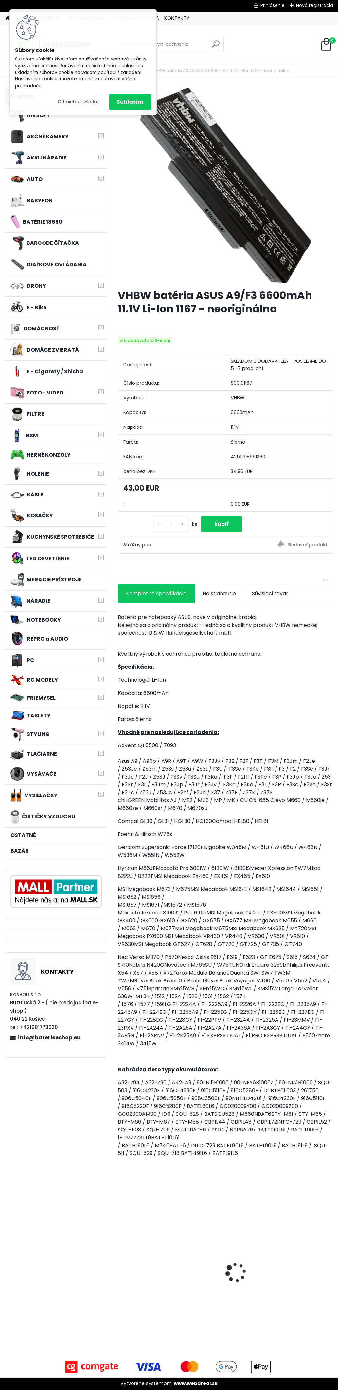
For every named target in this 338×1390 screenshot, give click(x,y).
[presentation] (121, 1260)
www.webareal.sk (196, 1383)
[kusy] (171, 524)
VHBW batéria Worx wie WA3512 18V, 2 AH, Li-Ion (299, 1267)
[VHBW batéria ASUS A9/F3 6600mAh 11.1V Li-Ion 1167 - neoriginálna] (225, 186)
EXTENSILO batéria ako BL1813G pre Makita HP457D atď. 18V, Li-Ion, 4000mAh (152, 1276)
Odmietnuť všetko (78, 102)
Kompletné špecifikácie (156, 593)
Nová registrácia (314, 5)
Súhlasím (130, 102)
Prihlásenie (272, 5)
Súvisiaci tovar (270, 593)
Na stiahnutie (219, 593)
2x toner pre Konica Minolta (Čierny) (220, 1267)
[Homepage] (7, 18)
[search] (216, 46)
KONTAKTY (176, 18)
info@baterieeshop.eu (49, 1037)
